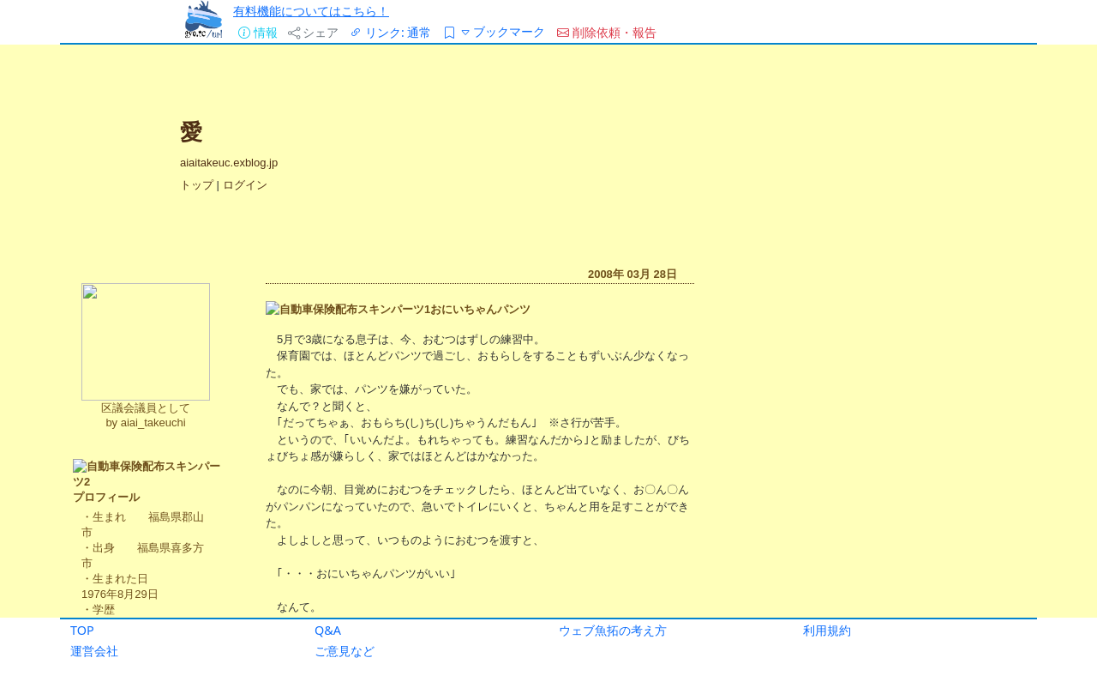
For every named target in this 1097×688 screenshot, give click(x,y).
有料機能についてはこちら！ (311, 11)
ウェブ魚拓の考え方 (613, 630)
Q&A (328, 630)
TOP (82, 630)
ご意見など (345, 651)
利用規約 (827, 630)
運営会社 (94, 651)
